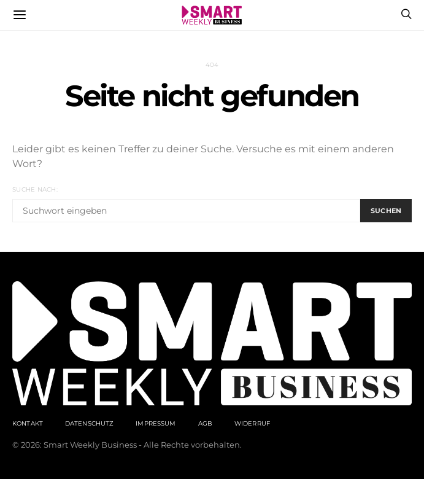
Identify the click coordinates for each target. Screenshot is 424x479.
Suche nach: (35, 189)
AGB (205, 423)
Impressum (155, 423)
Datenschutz (89, 423)
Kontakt (27, 423)
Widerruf (252, 423)
